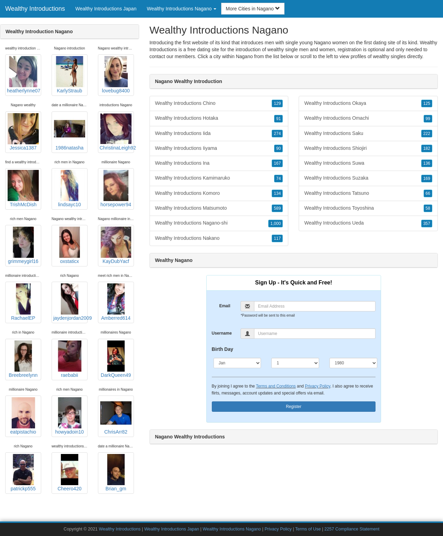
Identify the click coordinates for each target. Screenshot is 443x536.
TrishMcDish (23, 188)
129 (277, 103)
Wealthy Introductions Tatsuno (368, 193)
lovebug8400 (116, 74)
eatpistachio (23, 416)
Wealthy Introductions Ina (219, 163)
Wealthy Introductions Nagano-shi (219, 223)
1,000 (275, 223)
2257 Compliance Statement (351, 529)
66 (428, 193)
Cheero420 (69, 472)
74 (278, 178)
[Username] (315, 333)
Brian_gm (116, 472)
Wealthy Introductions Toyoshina (368, 208)
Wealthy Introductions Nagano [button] (181, 8)
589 (277, 208)
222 (426, 133)
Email (224, 305)
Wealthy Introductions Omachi (368, 118)
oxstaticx (69, 245)
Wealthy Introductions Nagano (232, 529)
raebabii (69, 359)
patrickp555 (23, 472)
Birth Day (222, 349)
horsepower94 (116, 188)
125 (426, 103)
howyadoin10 (69, 416)
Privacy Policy (317, 386)
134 (277, 193)
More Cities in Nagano (253, 8)
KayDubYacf (116, 245)
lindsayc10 (69, 188)
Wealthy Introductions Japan (105, 8)
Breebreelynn (23, 359)
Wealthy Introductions (35, 8)
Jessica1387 (23, 132)
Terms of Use (308, 529)
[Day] (295, 363)
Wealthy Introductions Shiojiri (368, 148)
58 (428, 208)
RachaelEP (23, 302)
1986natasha (69, 132)
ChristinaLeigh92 (117, 132)
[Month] (237, 363)
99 (428, 118)
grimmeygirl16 (23, 245)
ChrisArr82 (116, 416)
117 (277, 238)
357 (426, 223)
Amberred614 (116, 302)
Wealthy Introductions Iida (219, 133)
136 (426, 163)
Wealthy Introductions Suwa (368, 163)
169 (426, 178)
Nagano (244, 56)
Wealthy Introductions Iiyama (219, 148)
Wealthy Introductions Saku (368, 133)
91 (278, 118)
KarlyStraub (69, 74)
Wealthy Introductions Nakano (219, 238)
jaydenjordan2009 (70, 302)
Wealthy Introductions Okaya (368, 103)
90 (278, 148)
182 (426, 148)
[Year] (353, 363)
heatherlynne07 (23, 74)
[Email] (315, 306)
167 (277, 163)
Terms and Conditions (276, 386)
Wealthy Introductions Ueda (368, 223)
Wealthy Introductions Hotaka (219, 118)
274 (277, 133)
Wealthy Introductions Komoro (219, 193)
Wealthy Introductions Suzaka (368, 178)
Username (222, 333)
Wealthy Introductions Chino (219, 103)
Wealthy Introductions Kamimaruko (219, 178)
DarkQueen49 (116, 359)
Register (293, 406)
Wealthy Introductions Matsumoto (219, 208)
